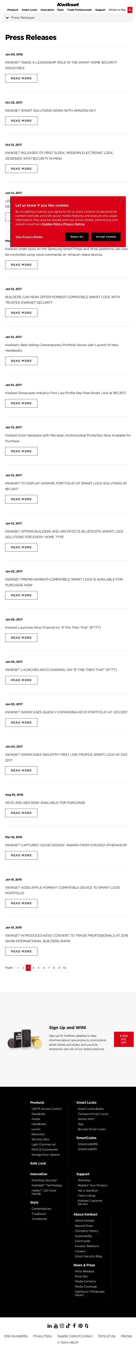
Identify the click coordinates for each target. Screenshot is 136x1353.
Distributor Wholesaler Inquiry (90, 1293)
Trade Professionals (79, 9)
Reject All (77, 236)
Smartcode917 (87, 1149)
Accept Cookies (106, 236)
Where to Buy (117, 9)
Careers (80, 1251)
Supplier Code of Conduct (74, 1336)
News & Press (84, 1225)
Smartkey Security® (45, 1180)
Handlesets (39, 1124)
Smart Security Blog (88, 1256)
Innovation (47, 9)
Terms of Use (106, 1336)
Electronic (38, 1134)
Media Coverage (86, 1286)
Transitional (39, 1219)
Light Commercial (43, 1144)
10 (64, 967)
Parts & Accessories (45, 1149)
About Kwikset (85, 1220)
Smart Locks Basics (91, 1108)
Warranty (84, 1180)
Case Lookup (86, 1195)
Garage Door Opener (46, 1154)
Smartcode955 (88, 1144)
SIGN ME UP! (124, 1039)
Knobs (36, 1119)
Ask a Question (88, 1190)
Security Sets (40, 1139)
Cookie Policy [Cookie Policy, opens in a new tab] (52, 224)
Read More (21, 78)
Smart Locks (29, 9)
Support (100, 9)
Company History (86, 1231)
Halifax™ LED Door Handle (44, 1192)
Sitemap (126, 1336)
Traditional (39, 1214)
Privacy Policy (42, 1336)
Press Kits (81, 1276)
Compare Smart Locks (93, 1114)
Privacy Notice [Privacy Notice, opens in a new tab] (74, 224)
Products (13, 9)
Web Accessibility (16, 1336)
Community (83, 1241)
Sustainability (83, 1236)
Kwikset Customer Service (90, 1202)
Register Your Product (92, 1185)
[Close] (120, 201)
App (81, 1124)
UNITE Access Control (46, 1108)
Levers (36, 1129)
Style (60, 9)
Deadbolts (38, 1114)
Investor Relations (87, 1246)
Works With (86, 1119)
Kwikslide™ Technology (47, 1185)
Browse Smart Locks (92, 1129)
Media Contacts (85, 1281)
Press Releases (23, 17)
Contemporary (41, 1208)
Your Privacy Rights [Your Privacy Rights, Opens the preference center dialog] (29, 236)
